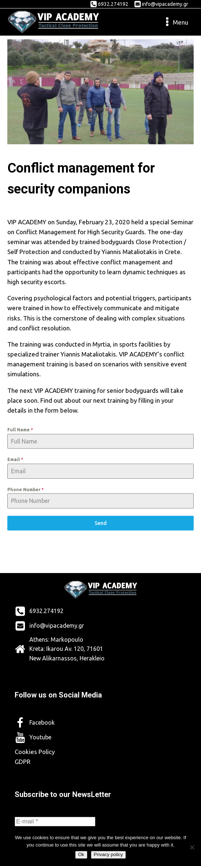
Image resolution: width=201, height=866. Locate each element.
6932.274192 (113, 4)
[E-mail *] (55, 821)
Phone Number (25, 489)
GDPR (22, 761)
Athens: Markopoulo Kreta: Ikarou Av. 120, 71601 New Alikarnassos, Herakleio (67, 649)
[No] (191, 847)
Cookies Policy (35, 751)
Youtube (40, 737)
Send (101, 523)
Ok (81, 854)
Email (15, 459)
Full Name (20, 429)
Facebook (42, 722)
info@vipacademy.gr (165, 4)
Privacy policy (108, 854)
